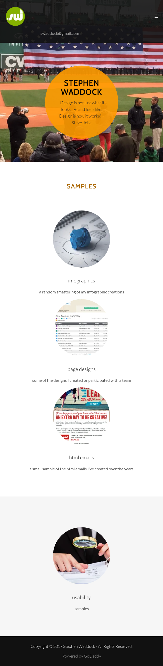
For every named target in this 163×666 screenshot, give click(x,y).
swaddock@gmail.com (59, 33)
